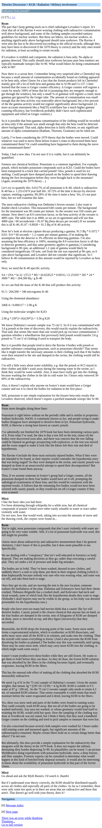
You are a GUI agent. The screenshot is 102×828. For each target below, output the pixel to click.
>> (13, 17)
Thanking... (8, 821)
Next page (12, 811)
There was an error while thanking (21, 818)
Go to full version (12, 824)
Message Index (15, 805)
